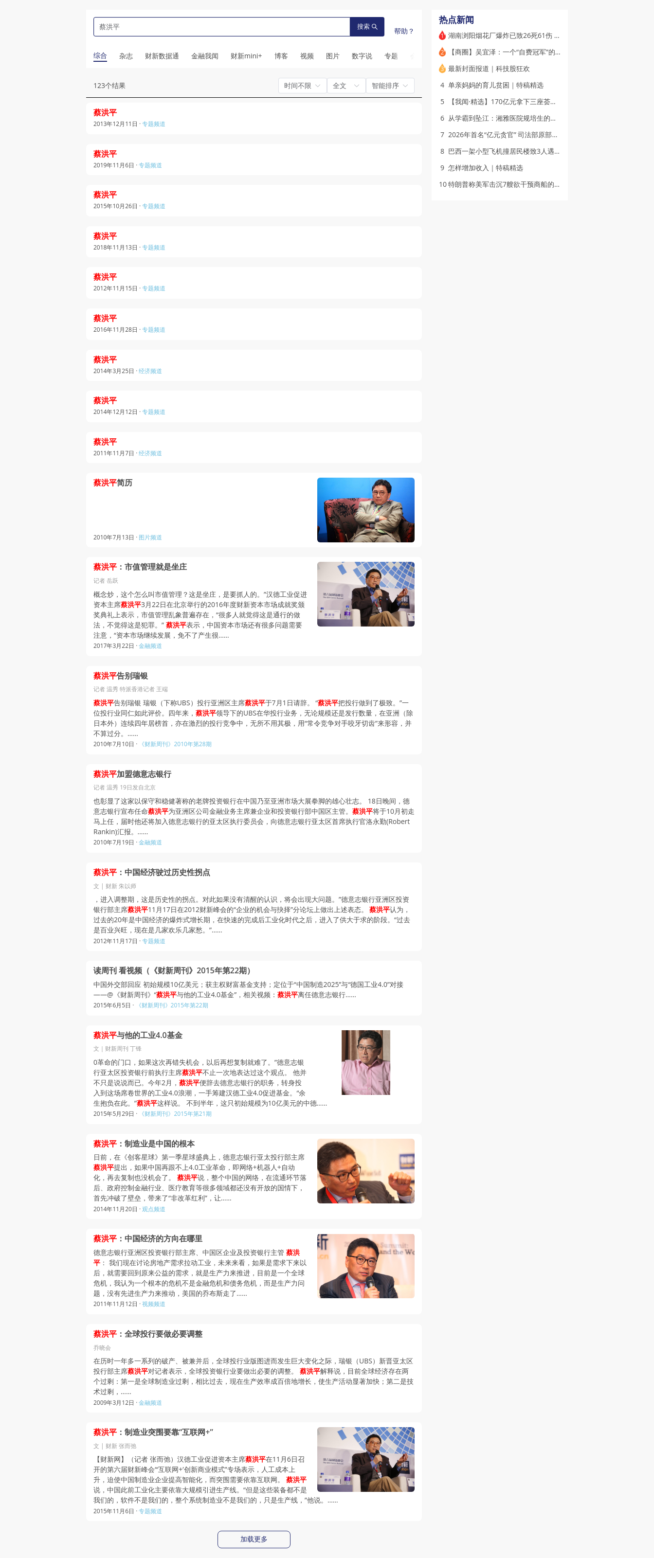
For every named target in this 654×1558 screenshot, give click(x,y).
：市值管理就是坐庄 (140, 567)
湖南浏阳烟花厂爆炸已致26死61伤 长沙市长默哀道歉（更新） (542, 35)
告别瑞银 (120, 676)
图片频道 (150, 537)
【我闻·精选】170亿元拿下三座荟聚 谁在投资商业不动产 (534, 101)
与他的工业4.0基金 (137, 1035)
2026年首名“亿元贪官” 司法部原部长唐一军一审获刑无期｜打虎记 (547, 134)
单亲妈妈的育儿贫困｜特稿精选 (496, 85)
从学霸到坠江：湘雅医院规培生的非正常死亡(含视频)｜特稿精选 (545, 118)
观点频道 (153, 1209)
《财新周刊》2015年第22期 (172, 1005)
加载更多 (254, 1539)
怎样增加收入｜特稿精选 (485, 167)
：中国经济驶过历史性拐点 (151, 872)
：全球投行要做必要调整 (147, 1334)
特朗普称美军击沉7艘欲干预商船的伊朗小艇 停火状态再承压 (539, 184)
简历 (112, 483)
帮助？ (404, 31)
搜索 (367, 26)
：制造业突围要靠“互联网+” (153, 1432)
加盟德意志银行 (132, 774)
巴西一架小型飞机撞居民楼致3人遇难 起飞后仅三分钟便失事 (539, 151)
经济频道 (150, 371)
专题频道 (153, 124)
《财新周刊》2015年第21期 (175, 1114)
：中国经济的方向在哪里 (147, 1239)
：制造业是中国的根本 (144, 1144)
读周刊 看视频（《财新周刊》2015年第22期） (173, 971)
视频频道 (153, 1304)
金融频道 (150, 646)
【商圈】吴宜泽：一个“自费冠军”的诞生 (508, 51)
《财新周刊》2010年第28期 (175, 744)
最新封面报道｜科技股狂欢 (489, 68)
